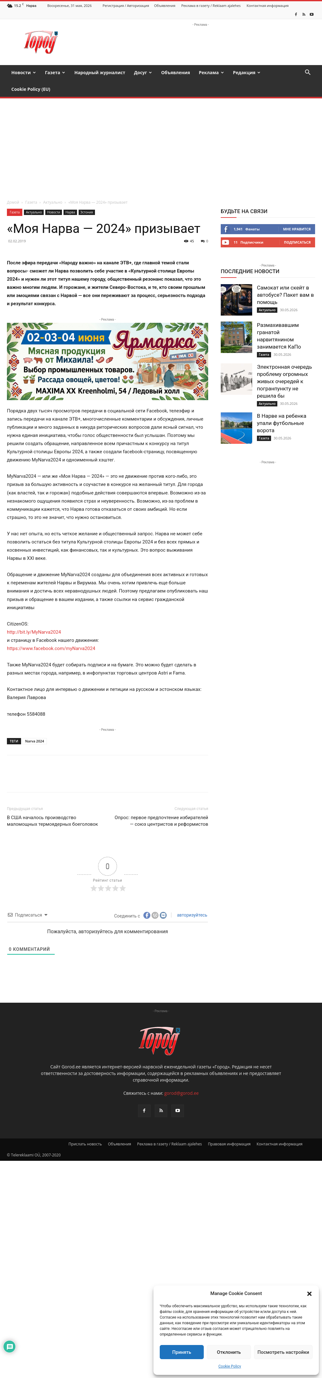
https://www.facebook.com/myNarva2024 (51, 632)
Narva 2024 (34, 724)
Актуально (52, 185)
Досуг (143, 72)
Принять (181, 1352)
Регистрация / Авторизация (126, 5)
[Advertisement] (161, 129)
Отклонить (229, 1352)
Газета (55, 72)
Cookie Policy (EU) (30, 89)
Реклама (211, 72)
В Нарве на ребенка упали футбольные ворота (281, 406)
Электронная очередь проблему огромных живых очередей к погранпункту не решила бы (284, 364)
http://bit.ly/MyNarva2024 (34, 615)
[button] (309, 1294)
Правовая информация (229, 1127)
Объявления (164, 5)
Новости (23, 72)
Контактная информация (268, 5)
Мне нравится (297, 212)
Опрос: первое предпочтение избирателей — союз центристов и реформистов (161, 804)
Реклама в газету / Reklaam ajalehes (211, 5)
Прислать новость (85, 1127)
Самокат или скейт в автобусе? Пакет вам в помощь (285, 278)
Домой (13, 185)
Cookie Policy (230, 1366)
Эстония (86, 195)
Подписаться (297, 225)
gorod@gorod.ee (181, 1076)
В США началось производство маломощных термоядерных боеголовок (52, 804)
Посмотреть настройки (283, 1352)
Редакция (247, 72)
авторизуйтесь (191, 898)
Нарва (70, 195)
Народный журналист (99, 72)
